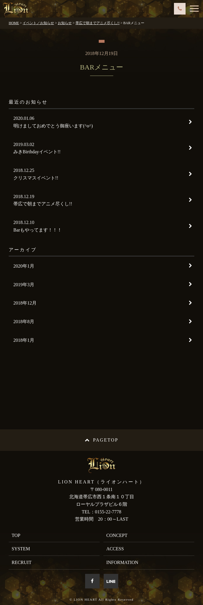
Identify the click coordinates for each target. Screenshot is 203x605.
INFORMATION (122, 562)
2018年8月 (23, 321)
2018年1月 (23, 340)
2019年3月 (23, 284)
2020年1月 (23, 266)
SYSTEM (21, 548)
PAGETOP (101, 439)
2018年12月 (25, 302)
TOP (16, 535)
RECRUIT (21, 562)
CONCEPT (116, 535)
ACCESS (115, 548)
